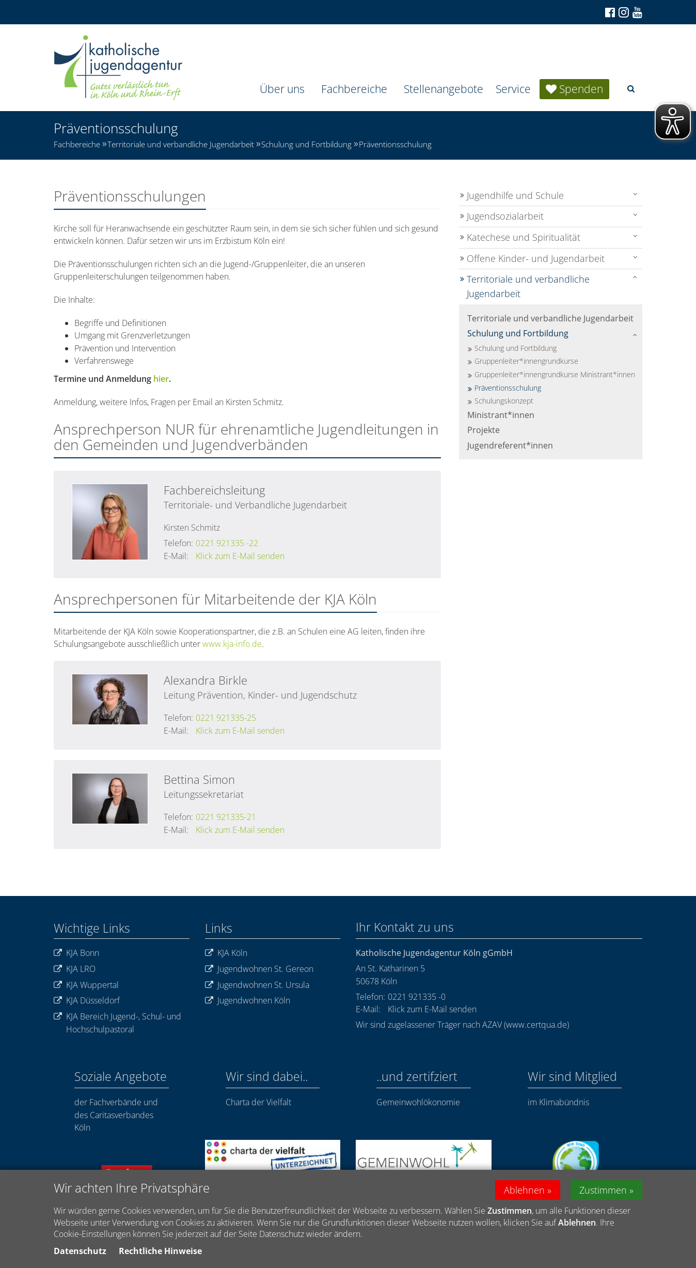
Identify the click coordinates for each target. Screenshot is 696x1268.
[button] (631, 88)
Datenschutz (80, 1251)
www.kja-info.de (232, 644)
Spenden (581, 89)
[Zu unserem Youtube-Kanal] (636, 12)
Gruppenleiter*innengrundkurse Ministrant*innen (554, 374)
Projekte (483, 430)
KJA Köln (226, 953)
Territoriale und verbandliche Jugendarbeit (180, 144)
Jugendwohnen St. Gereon (259, 969)
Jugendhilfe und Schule (515, 195)
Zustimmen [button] (603, 1190)
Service (513, 89)
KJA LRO (75, 969)
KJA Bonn (76, 953)
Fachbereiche (354, 89)
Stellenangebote (443, 89)
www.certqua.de (536, 1024)
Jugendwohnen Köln (247, 1000)
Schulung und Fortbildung (306, 144)
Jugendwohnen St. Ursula (257, 985)
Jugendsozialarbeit (505, 216)
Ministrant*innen (500, 415)
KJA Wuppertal (86, 985)
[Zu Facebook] (609, 12)
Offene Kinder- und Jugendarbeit (536, 258)
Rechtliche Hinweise (160, 1251)
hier (161, 378)
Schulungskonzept (503, 401)
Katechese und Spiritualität (523, 237)
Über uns (282, 89)
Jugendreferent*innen (510, 445)
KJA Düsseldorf (87, 1000)
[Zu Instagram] (623, 12)
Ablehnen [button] (524, 1190)
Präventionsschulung (395, 144)
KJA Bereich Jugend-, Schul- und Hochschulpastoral (117, 1022)
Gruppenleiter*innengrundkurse (526, 361)
